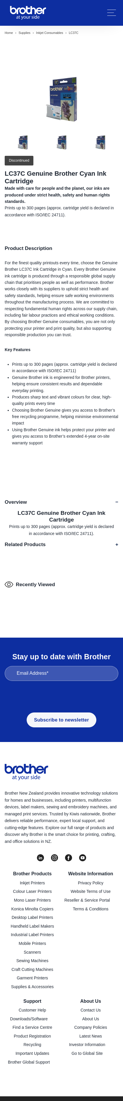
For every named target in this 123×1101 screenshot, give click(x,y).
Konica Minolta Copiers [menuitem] (32, 909)
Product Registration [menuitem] (32, 1036)
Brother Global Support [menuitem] (29, 1062)
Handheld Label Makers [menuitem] (32, 926)
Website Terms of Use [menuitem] (90, 891)
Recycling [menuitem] (32, 1044)
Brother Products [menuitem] (32, 873)
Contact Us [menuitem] (91, 1010)
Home (9, 32)
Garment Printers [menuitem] (32, 978)
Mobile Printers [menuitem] (32, 943)
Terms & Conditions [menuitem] (90, 909)
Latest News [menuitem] (90, 1036)
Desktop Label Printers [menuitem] (32, 917)
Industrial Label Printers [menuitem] (32, 934)
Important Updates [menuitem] (32, 1053)
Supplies (24, 32)
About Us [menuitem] (90, 1001)
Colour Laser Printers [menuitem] (32, 891)
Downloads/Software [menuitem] (28, 1019)
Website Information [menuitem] (90, 873)
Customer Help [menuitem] (32, 1010)
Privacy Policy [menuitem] (90, 883)
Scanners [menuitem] (32, 952)
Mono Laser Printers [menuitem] (32, 900)
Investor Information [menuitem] (87, 1044)
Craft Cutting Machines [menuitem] (32, 969)
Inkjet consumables (49, 32)
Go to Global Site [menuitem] (87, 1053)
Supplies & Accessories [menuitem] (32, 986)
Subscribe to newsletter (61, 719)
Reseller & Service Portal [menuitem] (87, 900)
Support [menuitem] (32, 1001)
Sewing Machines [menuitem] (32, 960)
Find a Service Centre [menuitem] (32, 1027)
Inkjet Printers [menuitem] (32, 883)
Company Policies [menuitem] (90, 1027)
